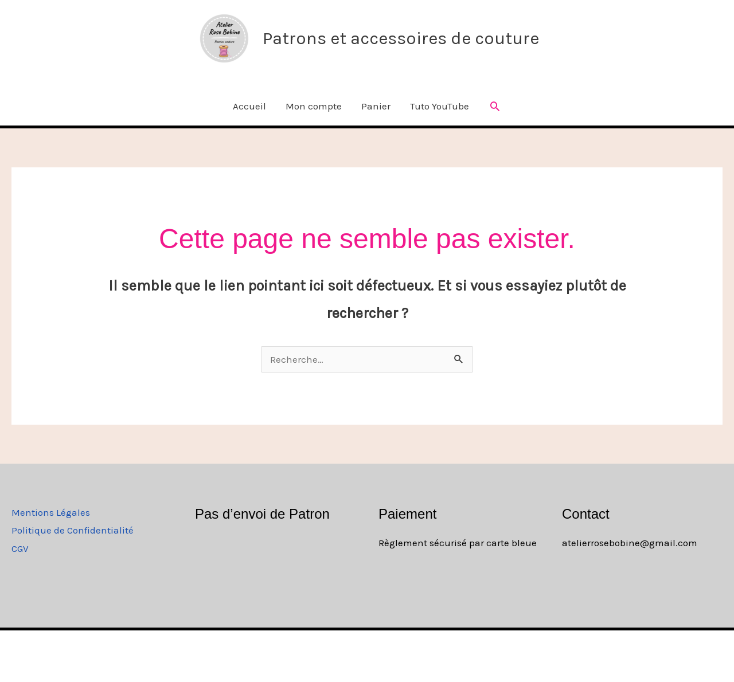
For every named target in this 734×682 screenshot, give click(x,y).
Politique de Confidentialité (72, 530)
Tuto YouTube (439, 106)
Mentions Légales (50, 512)
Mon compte (314, 106)
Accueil (249, 106)
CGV (20, 548)
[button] (495, 106)
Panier (376, 106)
